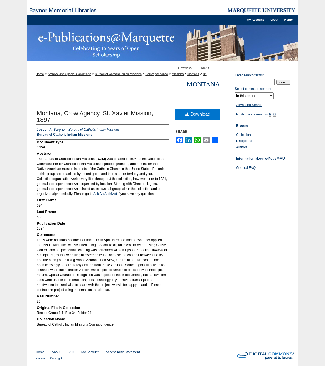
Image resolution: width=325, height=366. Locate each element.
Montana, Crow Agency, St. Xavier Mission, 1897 (95, 116)
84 (204, 74)
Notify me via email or (256, 114)
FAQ (71, 352)
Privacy (40, 358)
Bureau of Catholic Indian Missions (118, 74)
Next (204, 67)
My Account (90, 352)
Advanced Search (249, 105)
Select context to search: (253, 89)
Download (197, 114)
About (56, 352)
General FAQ (246, 168)
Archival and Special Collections (69, 74)
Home (40, 74)
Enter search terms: (249, 75)
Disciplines (244, 141)
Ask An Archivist (105, 194)
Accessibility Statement (123, 352)
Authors (241, 147)
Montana (193, 74)
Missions (178, 74)
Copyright (56, 358)
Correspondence (156, 74)
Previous (186, 67)
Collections (244, 135)
